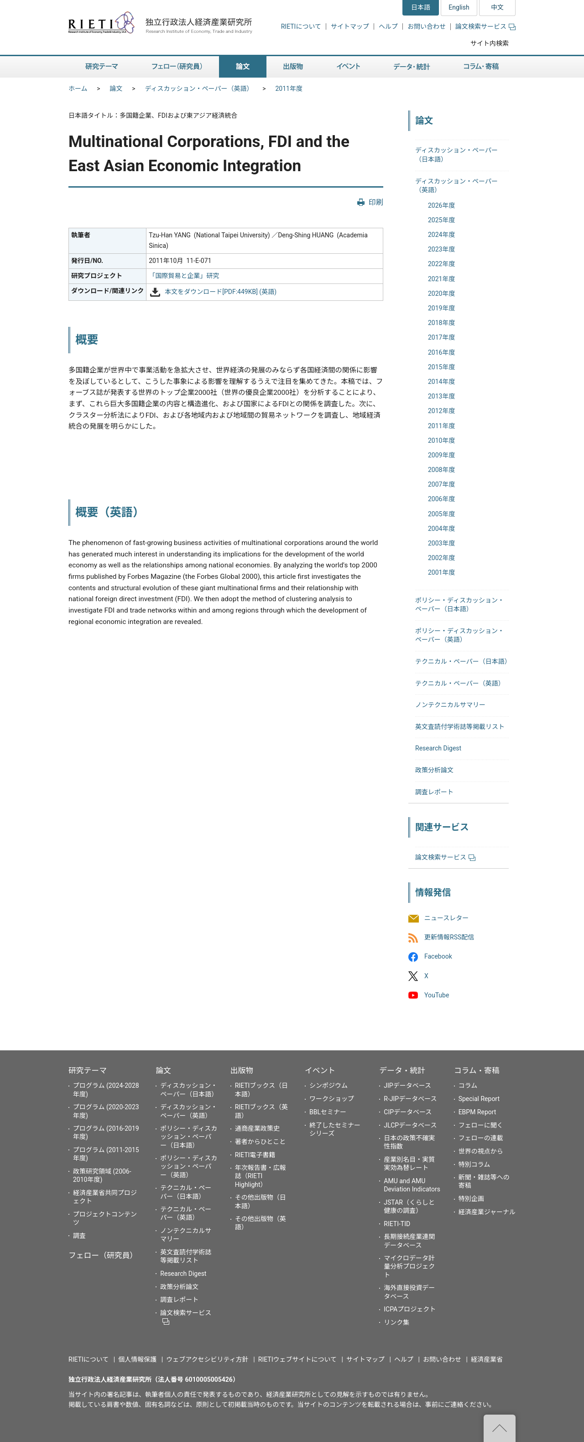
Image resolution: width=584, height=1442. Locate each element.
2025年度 (441, 220)
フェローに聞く (481, 1125)
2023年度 (441, 249)
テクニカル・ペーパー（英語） (460, 683)
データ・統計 (402, 1070)
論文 (116, 88)
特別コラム (474, 1164)
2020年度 (441, 293)
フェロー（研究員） (102, 1255)
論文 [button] (242, 67)
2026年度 (441, 205)
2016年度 (441, 352)
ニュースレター (446, 918)
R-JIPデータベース (410, 1098)
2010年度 (441, 440)
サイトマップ (350, 26)
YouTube (436, 995)
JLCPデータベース (410, 1125)
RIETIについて (301, 26)
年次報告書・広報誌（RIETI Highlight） (260, 1176)
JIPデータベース (407, 1085)
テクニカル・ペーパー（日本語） (463, 661)
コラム (468, 1085)
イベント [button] (348, 67)
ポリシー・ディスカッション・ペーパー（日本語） (188, 1136)
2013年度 (441, 396)
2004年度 (441, 528)
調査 (79, 1235)
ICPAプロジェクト (410, 1309)
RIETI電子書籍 (255, 1155)
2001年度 (441, 572)
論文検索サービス (485, 26)
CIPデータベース (408, 1112)
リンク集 (396, 1322)
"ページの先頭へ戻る (500, 1428)
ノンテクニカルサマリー (450, 704)
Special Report (479, 1098)
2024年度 (441, 234)
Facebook (438, 956)
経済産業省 (487, 1359)
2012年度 (441, 410)
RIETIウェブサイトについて (297, 1359)
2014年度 (441, 381)
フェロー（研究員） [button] (177, 67)
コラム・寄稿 (477, 1070)
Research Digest (438, 748)
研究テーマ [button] (101, 67)
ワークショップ (331, 1098)
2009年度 (441, 455)
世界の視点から (481, 1151)
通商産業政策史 (257, 1128)
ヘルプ (388, 26)
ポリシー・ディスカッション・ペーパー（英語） (188, 1166)
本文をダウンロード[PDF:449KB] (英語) (220, 291)
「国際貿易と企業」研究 (184, 275)
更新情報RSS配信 (449, 937)
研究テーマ (87, 1070)
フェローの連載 (481, 1138)
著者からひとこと (260, 1141)
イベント (320, 1070)
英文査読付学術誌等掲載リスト (460, 726)
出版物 (241, 1070)
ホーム (78, 88)
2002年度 (441, 557)
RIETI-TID (397, 1223)
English (458, 7)
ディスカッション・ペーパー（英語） (199, 88)
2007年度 (441, 484)
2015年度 (441, 367)
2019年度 (441, 308)
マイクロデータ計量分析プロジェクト (409, 1266)
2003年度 (441, 543)
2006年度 (441, 499)
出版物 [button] (293, 67)
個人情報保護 (137, 1359)
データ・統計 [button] (412, 67)
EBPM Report (477, 1112)
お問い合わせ (426, 26)
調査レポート (434, 792)
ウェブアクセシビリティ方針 (207, 1359)
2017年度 (441, 337)
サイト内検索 (489, 43)
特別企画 (471, 1198)
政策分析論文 (434, 770)
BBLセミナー (327, 1112)
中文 (497, 7)
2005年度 (441, 514)
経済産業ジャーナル (487, 1212)
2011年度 (288, 88)
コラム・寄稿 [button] (481, 67)
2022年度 (441, 263)
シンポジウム (328, 1085)
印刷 (376, 202)
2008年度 (441, 469)
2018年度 (441, 322)
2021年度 (441, 279)
